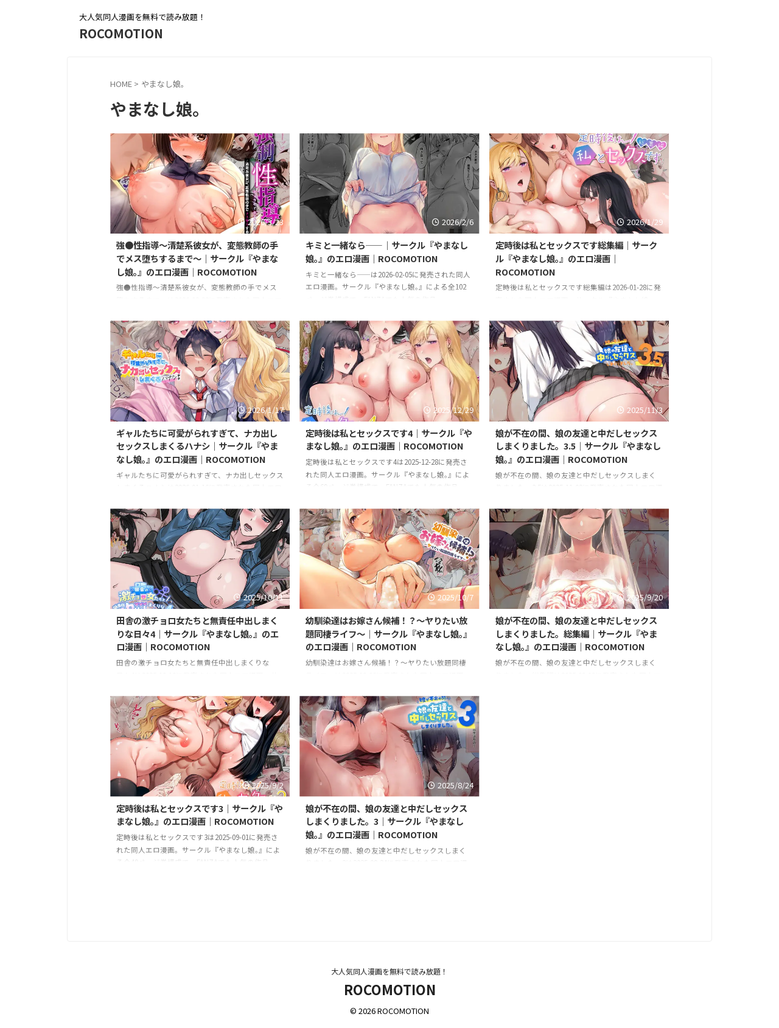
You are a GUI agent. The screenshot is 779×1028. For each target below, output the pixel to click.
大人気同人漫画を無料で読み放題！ (389, 971)
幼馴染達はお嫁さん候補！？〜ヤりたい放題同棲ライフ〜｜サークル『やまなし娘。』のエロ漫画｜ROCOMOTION (389, 633)
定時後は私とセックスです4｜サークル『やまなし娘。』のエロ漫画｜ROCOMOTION (389, 439)
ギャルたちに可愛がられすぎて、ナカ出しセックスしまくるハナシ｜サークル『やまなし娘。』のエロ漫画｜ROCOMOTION (197, 445)
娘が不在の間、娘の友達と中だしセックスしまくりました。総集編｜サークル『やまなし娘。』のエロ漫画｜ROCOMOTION (576, 633)
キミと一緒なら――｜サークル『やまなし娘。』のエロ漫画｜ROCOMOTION (387, 251)
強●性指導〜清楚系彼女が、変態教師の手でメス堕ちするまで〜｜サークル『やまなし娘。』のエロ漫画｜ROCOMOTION (197, 257)
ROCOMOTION (121, 33)
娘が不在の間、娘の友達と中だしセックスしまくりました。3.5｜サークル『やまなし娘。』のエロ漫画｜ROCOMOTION (578, 445)
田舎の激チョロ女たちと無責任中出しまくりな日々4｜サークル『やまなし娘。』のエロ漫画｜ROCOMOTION (197, 633)
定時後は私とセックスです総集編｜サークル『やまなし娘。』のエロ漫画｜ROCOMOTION (576, 257)
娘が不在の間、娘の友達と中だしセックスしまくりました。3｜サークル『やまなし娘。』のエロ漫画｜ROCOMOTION (386, 821)
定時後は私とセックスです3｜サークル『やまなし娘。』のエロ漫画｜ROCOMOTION (199, 815)
